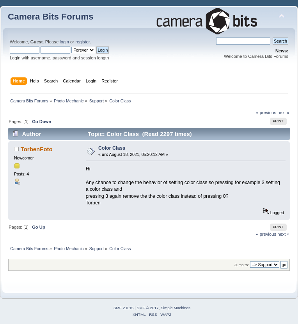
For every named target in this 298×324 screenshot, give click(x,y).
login (64, 41)
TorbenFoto (37, 149)
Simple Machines (175, 308)
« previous (266, 112)
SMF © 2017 (148, 308)
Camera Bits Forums (51, 16)
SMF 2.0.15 (124, 308)
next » (283, 112)
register (82, 41)
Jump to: (241, 265)
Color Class (111, 148)
